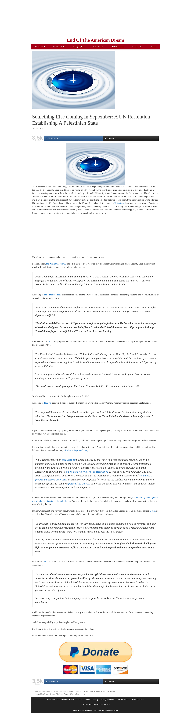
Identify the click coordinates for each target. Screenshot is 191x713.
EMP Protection (118, 47)
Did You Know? (123, 699)
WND (50, 341)
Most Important (137, 47)
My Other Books (59, 47)
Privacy (95, 699)
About (87, 699)
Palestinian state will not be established (87, 471)
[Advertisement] (95, 18)
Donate (153, 47)
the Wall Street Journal (56, 264)
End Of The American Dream (95, 40)
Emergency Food (79, 47)
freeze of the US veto (79, 483)
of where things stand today (76, 450)
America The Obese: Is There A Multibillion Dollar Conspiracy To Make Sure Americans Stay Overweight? (75, 691)
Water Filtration (98, 47)
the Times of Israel (52, 295)
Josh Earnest (68, 459)
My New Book (40, 47)
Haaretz (47, 403)
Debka (153, 511)
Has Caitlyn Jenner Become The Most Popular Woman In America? (60, 694)
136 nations (119, 203)
